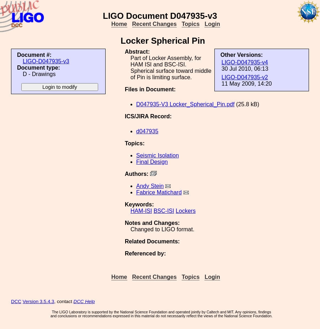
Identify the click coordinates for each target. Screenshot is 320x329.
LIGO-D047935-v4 (245, 62)
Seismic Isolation (157, 155)
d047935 (147, 131)
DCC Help (84, 301)
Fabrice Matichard (159, 192)
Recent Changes (154, 24)
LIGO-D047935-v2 (245, 77)
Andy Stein (150, 186)
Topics (190, 24)
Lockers (186, 211)
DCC (16, 301)
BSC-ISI (164, 211)
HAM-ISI (141, 211)
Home (119, 24)
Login (212, 24)
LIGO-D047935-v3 (46, 61)
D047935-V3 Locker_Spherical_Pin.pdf (185, 104)
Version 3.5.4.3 (38, 301)
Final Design (152, 162)
